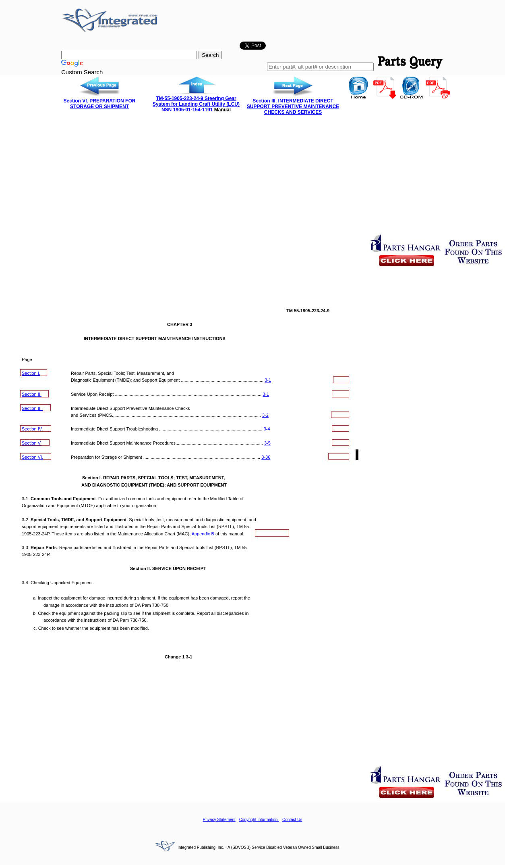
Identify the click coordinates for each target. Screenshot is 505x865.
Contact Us (292, 819)
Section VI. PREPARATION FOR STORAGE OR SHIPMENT (100, 103)
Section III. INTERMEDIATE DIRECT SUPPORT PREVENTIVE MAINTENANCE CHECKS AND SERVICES (293, 106)
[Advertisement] (252, 175)
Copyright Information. (259, 819)
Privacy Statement (219, 819)
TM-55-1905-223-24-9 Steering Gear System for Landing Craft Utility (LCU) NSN (196, 104)
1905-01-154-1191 (193, 110)
